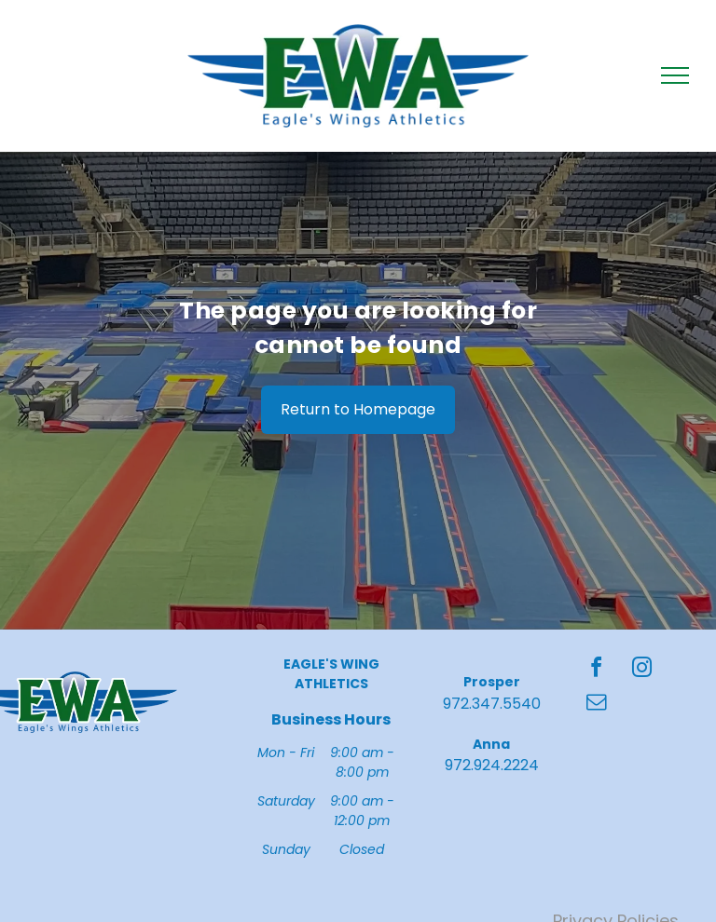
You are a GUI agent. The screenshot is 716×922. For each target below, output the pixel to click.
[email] (597, 704)
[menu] (675, 75)
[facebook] (597, 670)
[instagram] (642, 670)
